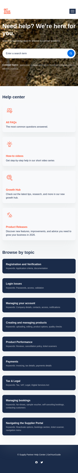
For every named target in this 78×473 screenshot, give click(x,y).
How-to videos (14, 156)
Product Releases (16, 226)
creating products (10, 68)
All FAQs (11, 122)
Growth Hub (13, 189)
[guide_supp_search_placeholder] (39, 53)
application (25, 65)
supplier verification (39, 65)
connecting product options (62, 65)
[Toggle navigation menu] (72, 11)
